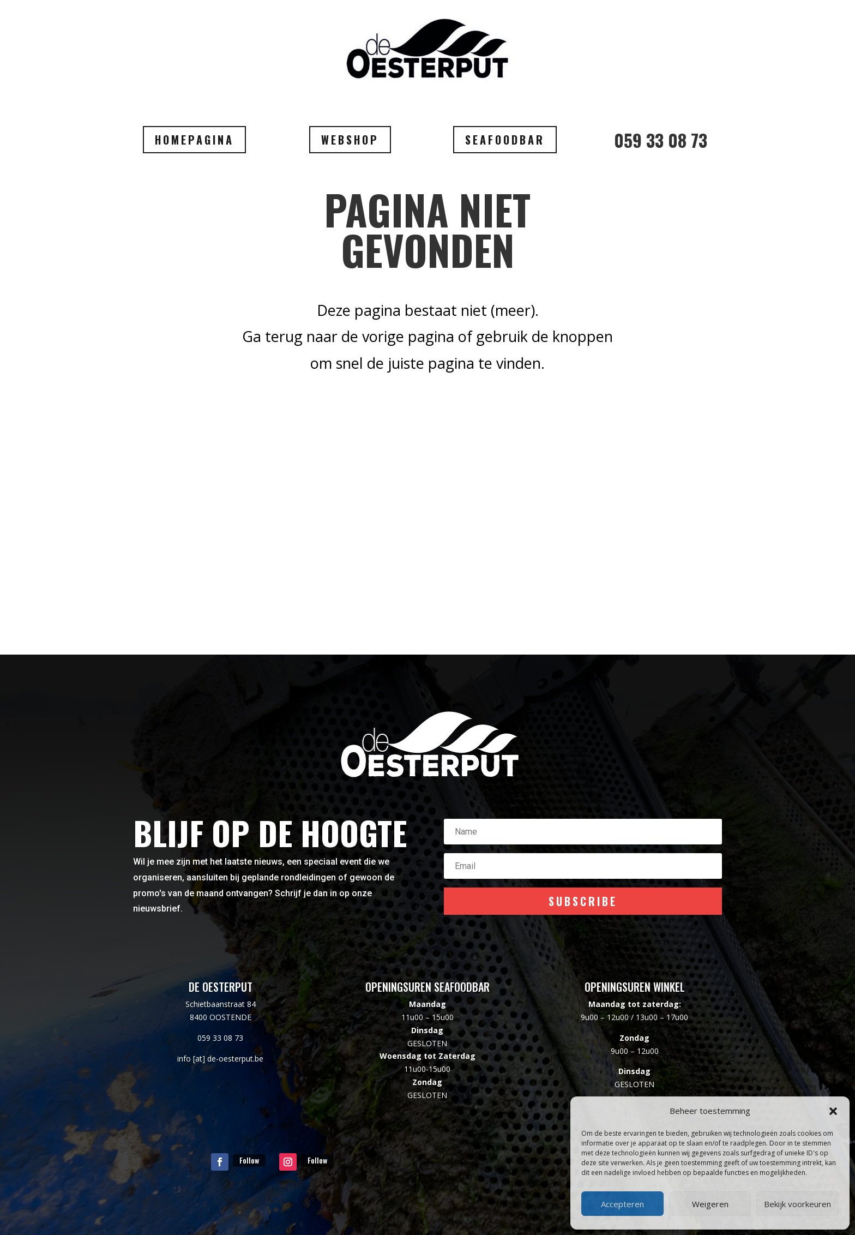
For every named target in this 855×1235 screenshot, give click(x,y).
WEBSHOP (350, 139)
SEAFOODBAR (505, 139)
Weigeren (710, 1203)
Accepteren (622, 1203)
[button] (833, 1111)
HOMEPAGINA (194, 139)
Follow (249, 1160)
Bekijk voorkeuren (797, 1203)
